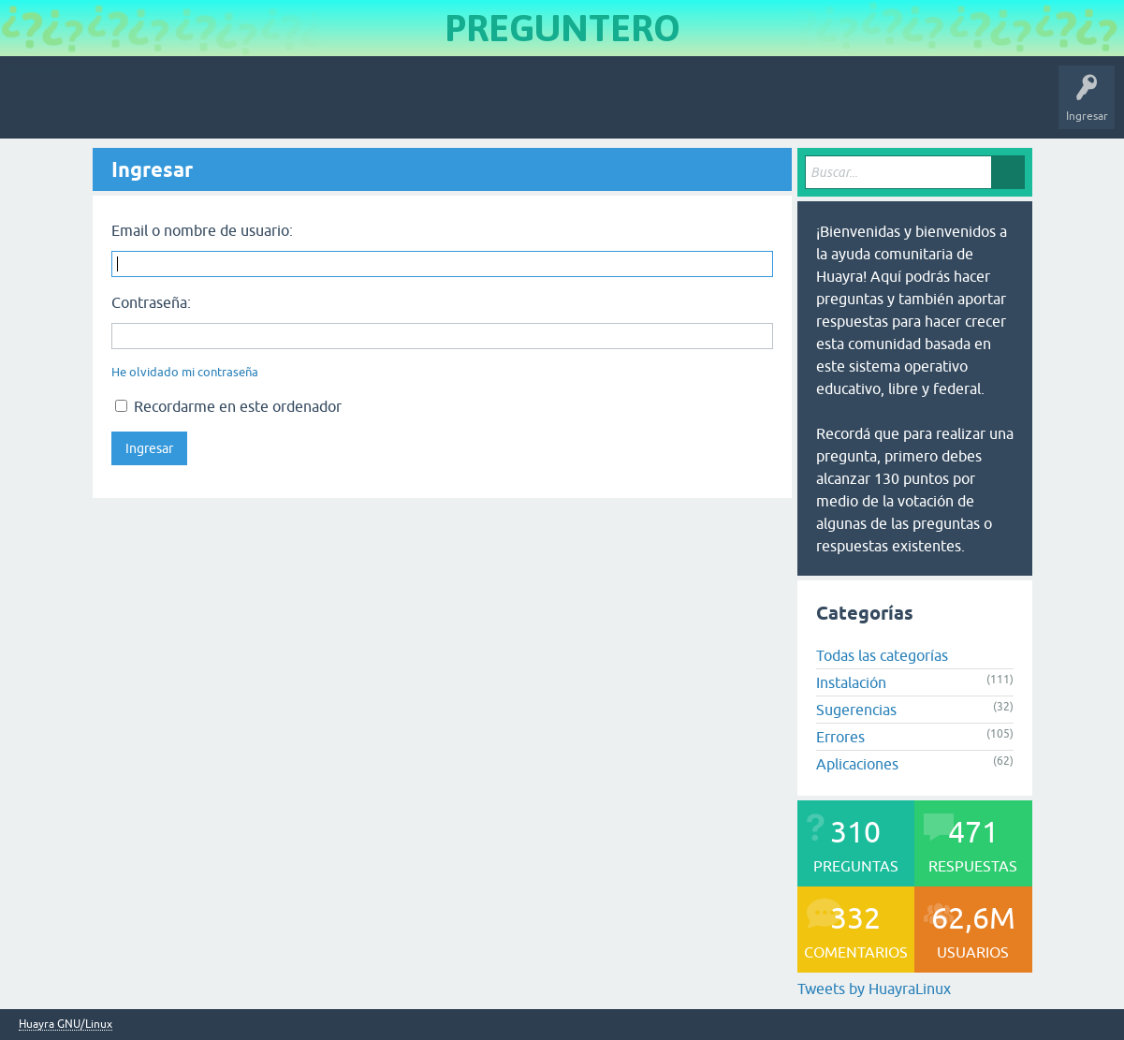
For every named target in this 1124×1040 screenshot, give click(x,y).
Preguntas (161, 106)
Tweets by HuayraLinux (874, 988)
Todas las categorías (882, 655)
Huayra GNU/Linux (65, 1024)
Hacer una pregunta (483, 106)
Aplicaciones (857, 763)
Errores (840, 736)
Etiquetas (323, 106)
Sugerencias (856, 709)
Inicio (96, 106)
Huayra (38, 106)
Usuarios (388, 106)
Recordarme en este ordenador (228, 406)
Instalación (851, 682)
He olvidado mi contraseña (184, 372)
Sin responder (243, 106)
